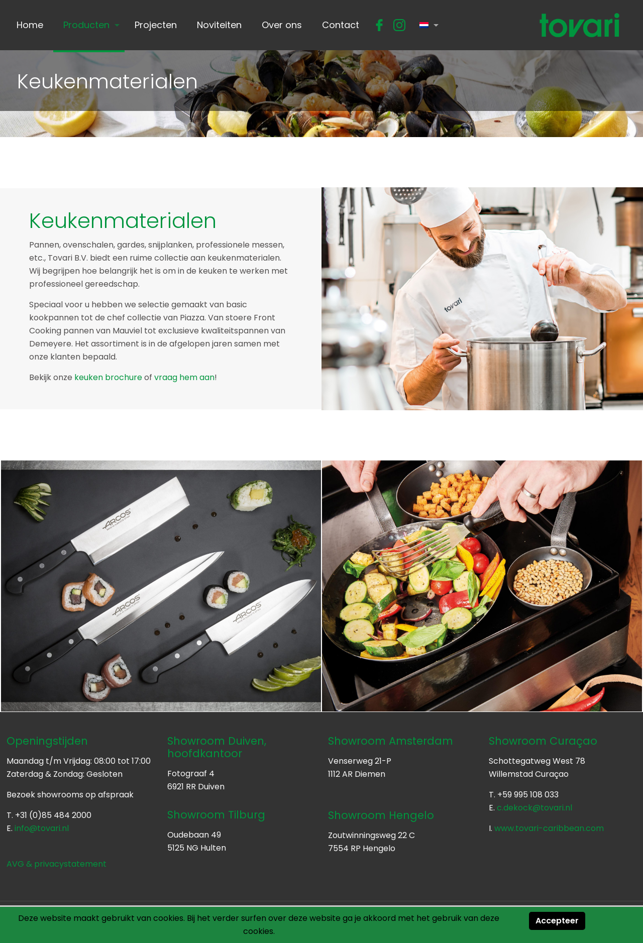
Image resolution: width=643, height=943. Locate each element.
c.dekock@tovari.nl (534, 807)
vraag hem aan (184, 377)
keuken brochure (108, 377)
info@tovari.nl (42, 828)
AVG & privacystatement (56, 864)
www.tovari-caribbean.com (549, 828)
